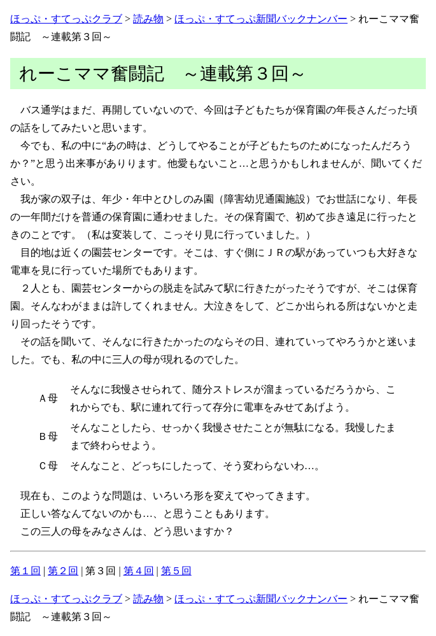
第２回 (63, 570)
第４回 (138, 570)
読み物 (148, 18)
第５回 (176, 570)
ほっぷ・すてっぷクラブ (66, 18)
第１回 (25, 570)
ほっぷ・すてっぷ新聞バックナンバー (261, 18)
